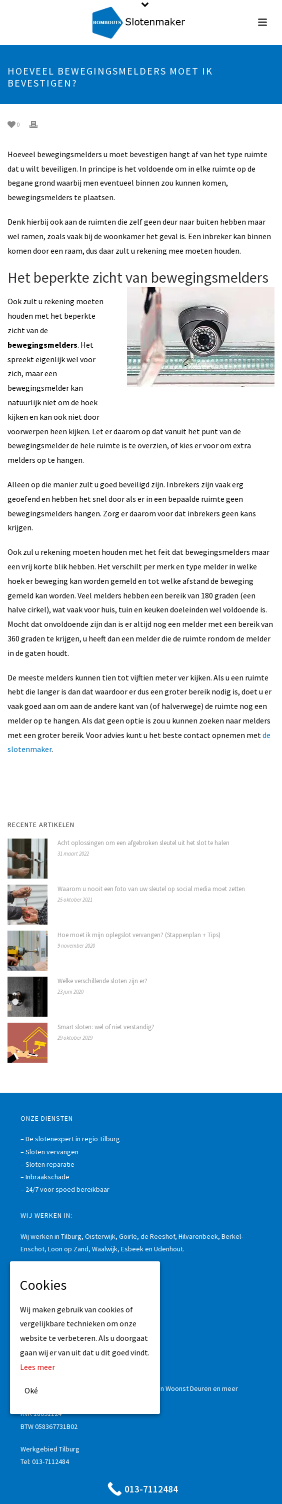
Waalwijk (105, 1248)
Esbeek (132, 1248)
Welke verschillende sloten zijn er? (103, 981)
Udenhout (168, 1248)
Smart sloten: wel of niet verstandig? (106, 1027)
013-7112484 (50, 1461)
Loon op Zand (68, 1248)
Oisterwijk (100, 1236)
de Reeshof (157, 1236)
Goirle (128, 1236)
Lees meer (37, 1367)
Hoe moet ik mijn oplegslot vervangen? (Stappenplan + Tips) (139, 935)
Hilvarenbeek (198, 1236)
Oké (31, 1390)
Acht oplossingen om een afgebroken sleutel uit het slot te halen (144, 843)
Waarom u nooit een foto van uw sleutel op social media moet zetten (151, 889)
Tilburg (71, 1236)
